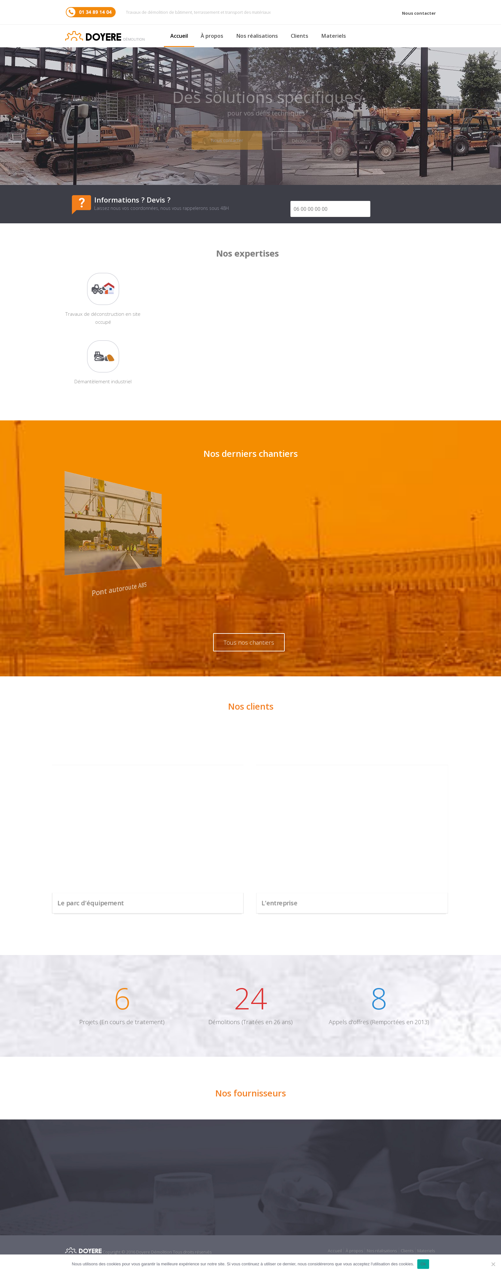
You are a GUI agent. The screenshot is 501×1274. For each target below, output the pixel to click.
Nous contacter (419, 13)
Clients (299, 35)
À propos (212, 35)
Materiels (333, 35)
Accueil (179, 35)
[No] (493, 1264)
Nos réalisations (257, 35)
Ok (423, 1264)
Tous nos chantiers (249, 642)
